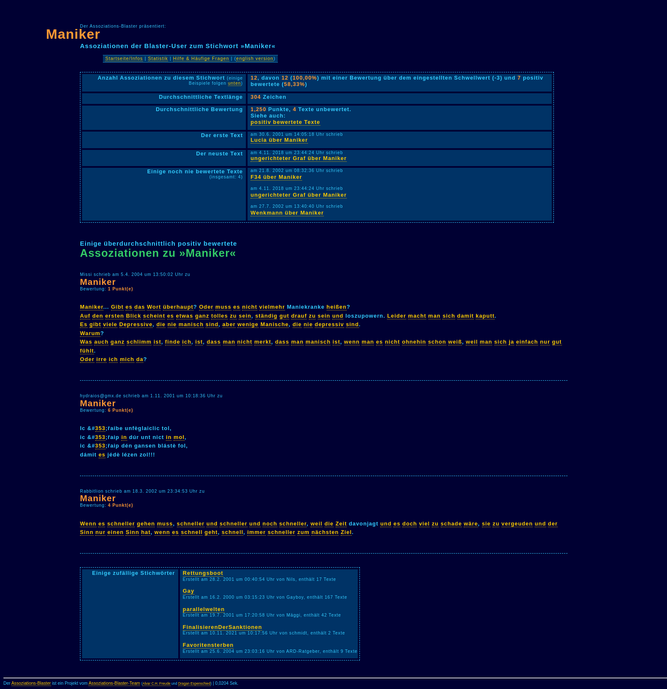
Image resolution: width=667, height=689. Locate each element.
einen (115, 532)
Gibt (117, 307)
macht (417, 316)
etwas (185, 316)
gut (284, 316)
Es (84, 324)
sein (245, 316)
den (97, 316)
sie (486, 523)
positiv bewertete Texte (285, 122)
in (124, 437)
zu (233, 316)
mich (127, 359)
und (337, 316)
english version (255, 58)
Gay (188, 591)
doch (409, 523)
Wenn (88, 523)
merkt (262, 342)
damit (465, 316)
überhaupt (178, 307)
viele (110, 324)
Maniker (73, 34)
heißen (337, 307)
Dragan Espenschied (194, 684)
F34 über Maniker (276, 177)
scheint (154, 316)
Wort (154, 307)
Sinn (87, 532)
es (128, 307)
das (139, 307)
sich (448, 316)
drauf (299, 316)
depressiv (329, 324)
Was (86, 342)
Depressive (135, 324)
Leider (396, 316)
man (434, 316)
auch (101, 342)
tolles (219, 316)
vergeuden (517, 523)
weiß (455, 342)
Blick (133, 316)
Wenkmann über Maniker (287, 213)
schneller (121, 523)
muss (223, 307)
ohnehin (414, 342)
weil (472, 342)
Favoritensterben (208, 645)
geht (211, 532)
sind (211, 324)
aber (229, 324)
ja (511, 342)
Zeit (341, 523)
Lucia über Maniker (279, 140)
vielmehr (272, 307)
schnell (191, 532)
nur (545, 342)
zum (303, 532)
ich (186, 342)
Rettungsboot (203, 573)
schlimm (139, 342)
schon (437, 342)
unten (234, 83)
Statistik (158, 58)
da (139, 359)
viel (424, 523)
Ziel (346, 532)
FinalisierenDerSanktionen (222, 627)
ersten (114, 316)
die (161, 324)
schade (451, 523)
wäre (471, 523)
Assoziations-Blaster (31, 683)
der (553, 523)
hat (146, 532)
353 (100, 428)
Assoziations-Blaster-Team (114, 683)
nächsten (325, 532)
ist (157, 342)
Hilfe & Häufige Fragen (201, 58)
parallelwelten (204, 609)
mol (179, 437)
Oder (206, 307)
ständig (266, 316)
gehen (146, 523)
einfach (527, 342)
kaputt (485, 316)
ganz (202, 316)
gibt (95, 324)
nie (172, 324)
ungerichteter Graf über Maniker (299, 158)
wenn (352, 342)
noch (269, 523)
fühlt (87, 350)
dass (214, 342)
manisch (191, 324)
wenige (247, 324)
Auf (85, 316)
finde (172, 342)
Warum (90, 333)
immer (256, 532)
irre (101, 359)
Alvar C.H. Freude (157, 684)
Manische (274, 324)
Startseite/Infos (124, 58)
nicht (249, 307)
